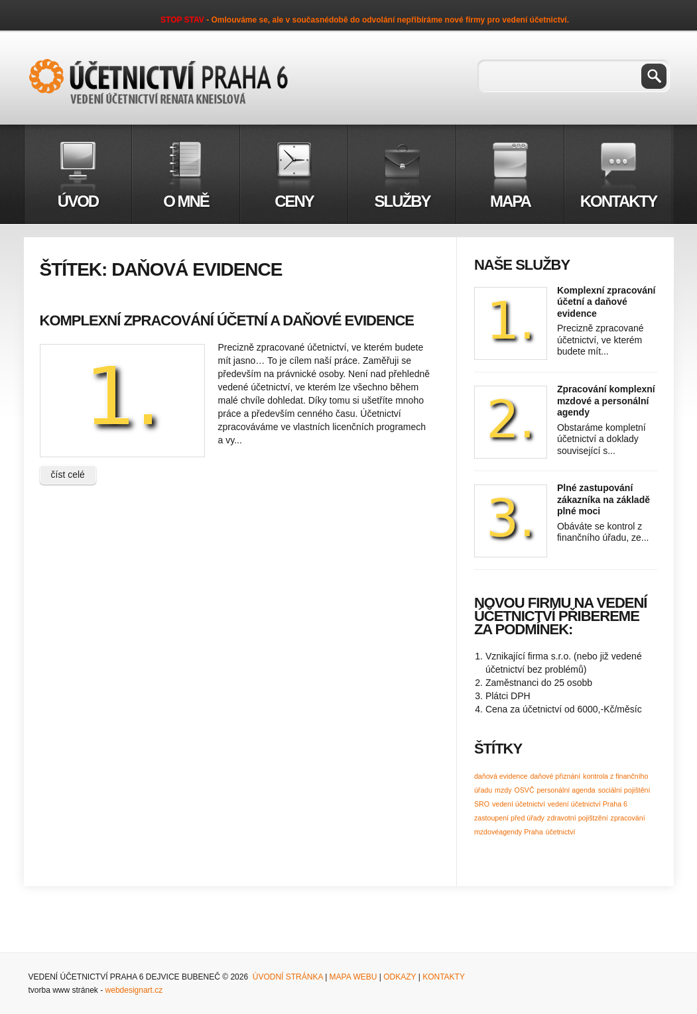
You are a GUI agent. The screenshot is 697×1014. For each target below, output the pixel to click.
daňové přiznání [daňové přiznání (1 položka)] (555, 776)
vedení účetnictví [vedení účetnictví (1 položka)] (518, 804)
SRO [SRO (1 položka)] (481, 804)
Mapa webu (353, 977)
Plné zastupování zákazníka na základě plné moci (603, 499)
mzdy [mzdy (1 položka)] (503, 790)
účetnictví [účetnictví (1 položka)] (560, 832)
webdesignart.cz (134, 990)
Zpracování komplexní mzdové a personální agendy (606, 401)
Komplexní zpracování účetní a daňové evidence (227, 320)
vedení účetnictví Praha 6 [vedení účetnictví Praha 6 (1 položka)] (587, 804)
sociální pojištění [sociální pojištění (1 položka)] (624, 790)
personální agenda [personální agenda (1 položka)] (566, 790)
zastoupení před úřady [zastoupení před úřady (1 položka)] (509, 818)
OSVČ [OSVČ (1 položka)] (524, 790)
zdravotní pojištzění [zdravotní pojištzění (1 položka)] (577, 818)
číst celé (68, 474)
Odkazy (398, 977)
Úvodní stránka (288, 977)
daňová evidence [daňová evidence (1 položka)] (501, 776)
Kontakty (443, 977)
